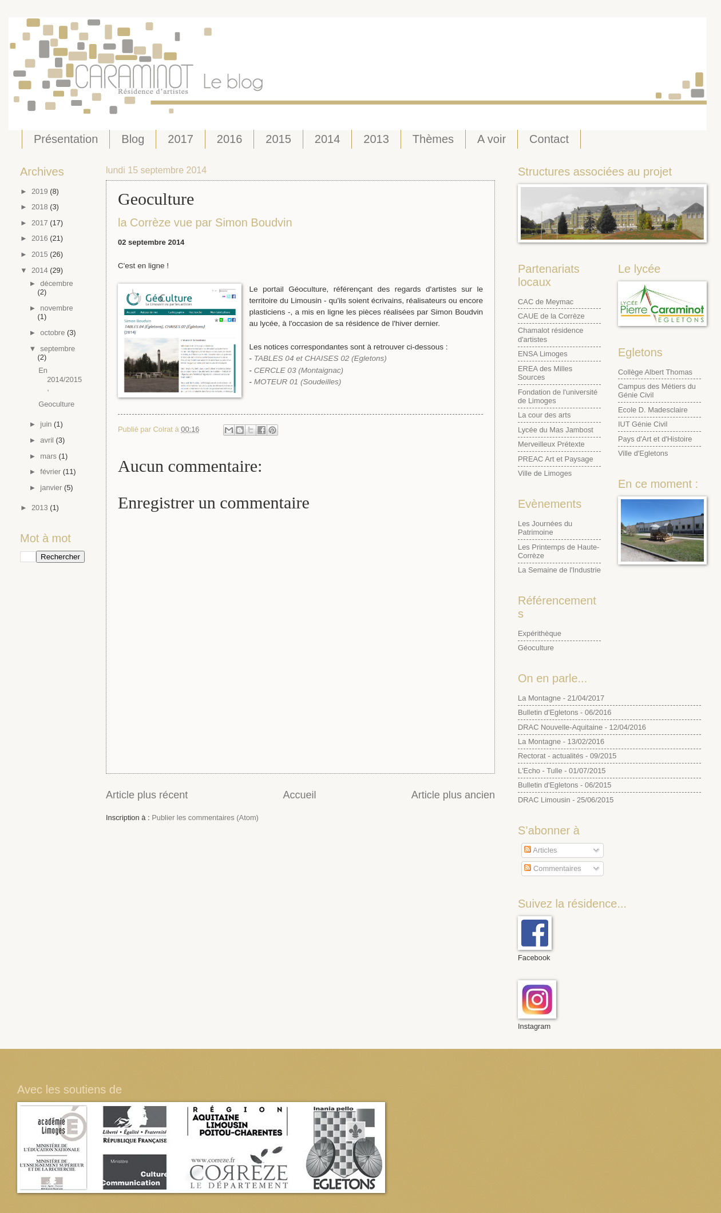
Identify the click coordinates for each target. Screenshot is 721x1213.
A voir (491, 139)
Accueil (299, 795)
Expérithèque (539, 633)
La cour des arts (544, 415)
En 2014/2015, (60, 379)
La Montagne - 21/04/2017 (561, 698)
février (51, 471)
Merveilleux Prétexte (551, 444)
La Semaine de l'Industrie (559, 570)
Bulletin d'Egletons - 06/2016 (565, 712)
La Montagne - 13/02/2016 (561, 741)
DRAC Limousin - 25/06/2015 (565, 800)
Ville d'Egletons (643, 453)
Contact (549, 139)
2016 (230, 139)
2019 (40, 191)
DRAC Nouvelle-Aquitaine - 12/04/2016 (582, 727)
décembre (56, 283)
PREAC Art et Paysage (555, 459)
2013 (376, 139)
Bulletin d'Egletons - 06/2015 (565, 785)
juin (47, 424)
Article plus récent (147, 795)
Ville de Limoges (545, 473)
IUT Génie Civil (642, 424)
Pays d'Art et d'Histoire (655, 439)
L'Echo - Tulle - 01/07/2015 (561, 770)
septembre (57, 348)
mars (49, 456)
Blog (132, 139)
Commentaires (552, 868)
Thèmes (433, 139)
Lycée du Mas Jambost (555, 429)
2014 (327, 139)
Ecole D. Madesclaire (653, 409)
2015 (278, 139)
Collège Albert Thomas (655, 372)
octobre (53, 332)
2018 (40, 206)
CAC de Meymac (545, 301)
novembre (56, 308)
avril (48, 440)
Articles (540, 850)
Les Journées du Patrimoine (545, 527)
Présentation (66, 139)
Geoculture (56, 404)
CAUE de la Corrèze (551, 316)
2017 (180, 139)
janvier (52, 487)
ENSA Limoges (543, 353)
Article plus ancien (453, 795)
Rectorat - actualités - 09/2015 (567, 755)
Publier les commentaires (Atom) (205, 817)
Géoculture (536, 647)
